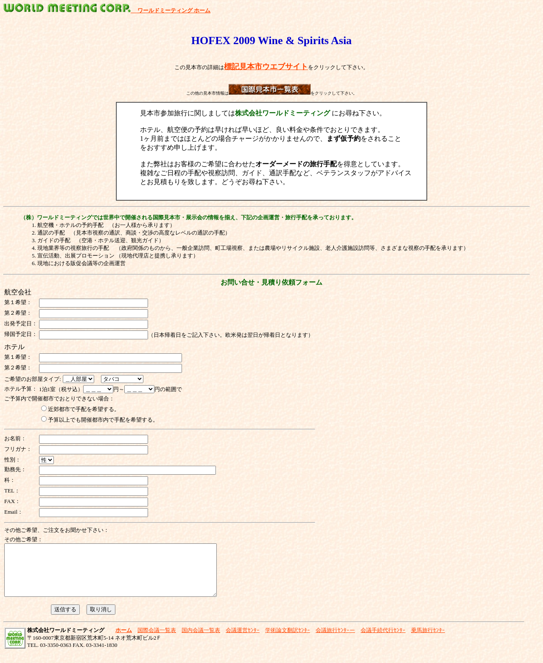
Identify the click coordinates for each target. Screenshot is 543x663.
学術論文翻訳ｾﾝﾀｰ (287, 640)
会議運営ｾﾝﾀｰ (243, 640)
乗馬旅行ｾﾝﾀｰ (428, 640)
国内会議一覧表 (201, 640)
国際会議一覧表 (156, 640)
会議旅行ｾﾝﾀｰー (335, 640)
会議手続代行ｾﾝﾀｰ (383, 640)
